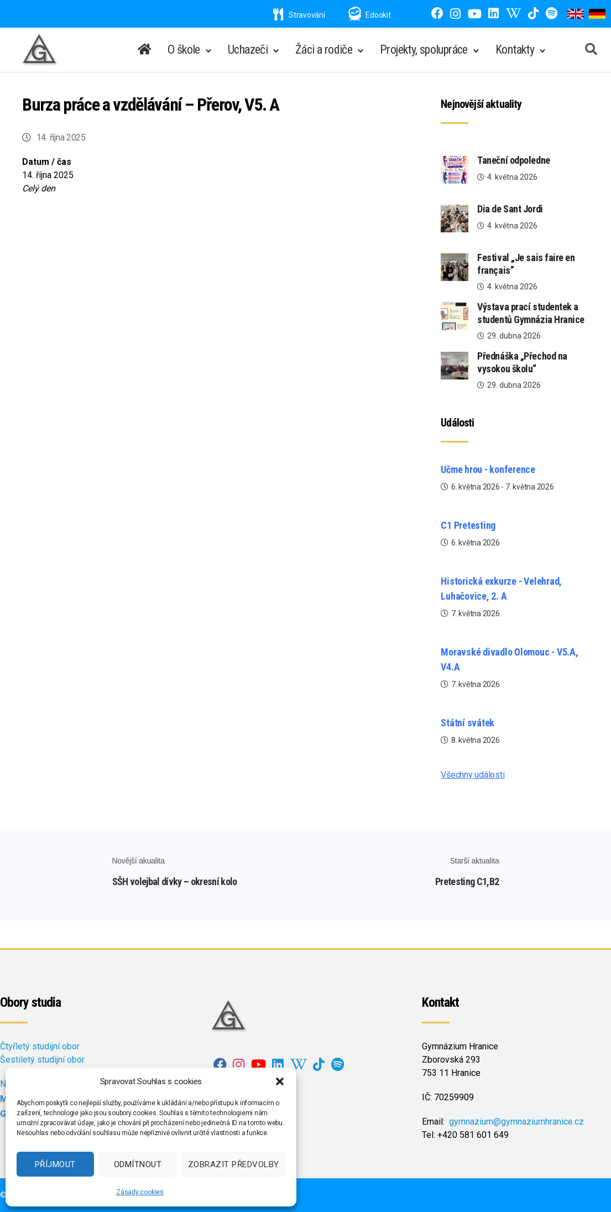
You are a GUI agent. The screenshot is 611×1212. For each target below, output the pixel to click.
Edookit (377, 15)
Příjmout (55, 1164)
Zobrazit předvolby (233, 1164)
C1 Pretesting (468, 525)
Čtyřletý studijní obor (40, 1046)
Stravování (299, 15)
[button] (279, 1081)
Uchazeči (248, 49)
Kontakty (514, 49)
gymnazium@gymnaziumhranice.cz (516, 1121)
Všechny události (472, 774)
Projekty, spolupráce (424, 49)
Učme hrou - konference (488, 469)
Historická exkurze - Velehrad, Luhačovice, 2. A (501, 588)
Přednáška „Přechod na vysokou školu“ (522, 362)
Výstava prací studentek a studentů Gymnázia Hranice (530, 313)
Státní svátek (467, 723)
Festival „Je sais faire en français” (526, 264)
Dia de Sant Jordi (509, 209)
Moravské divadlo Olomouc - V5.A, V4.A (509, 659)
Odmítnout (138, 1164)
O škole (184, 49)
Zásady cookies (140, 1192)
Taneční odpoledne (513, 160)
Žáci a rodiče (323, 49)
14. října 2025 (61, 137)
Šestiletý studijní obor (42, 1059)
